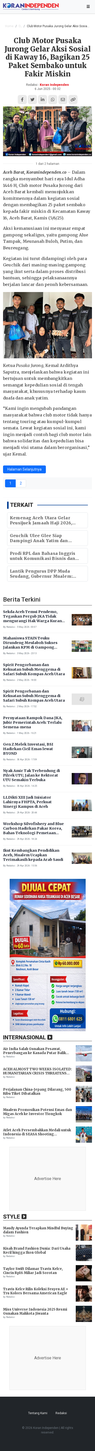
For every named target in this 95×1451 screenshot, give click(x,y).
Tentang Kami (37, 1413)
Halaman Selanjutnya (24, 469)
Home (9, 26)
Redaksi (61, 1413)
